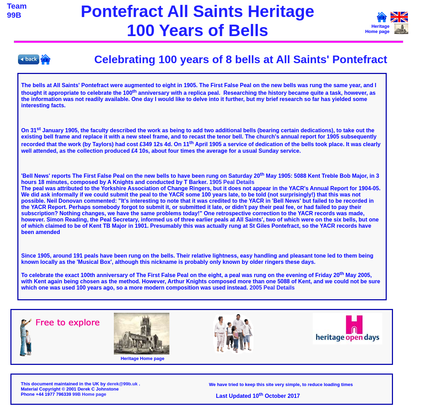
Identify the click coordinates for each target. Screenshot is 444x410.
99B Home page (90, 394)
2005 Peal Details (272, 288)
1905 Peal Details (231, 182)
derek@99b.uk (123, 383)
